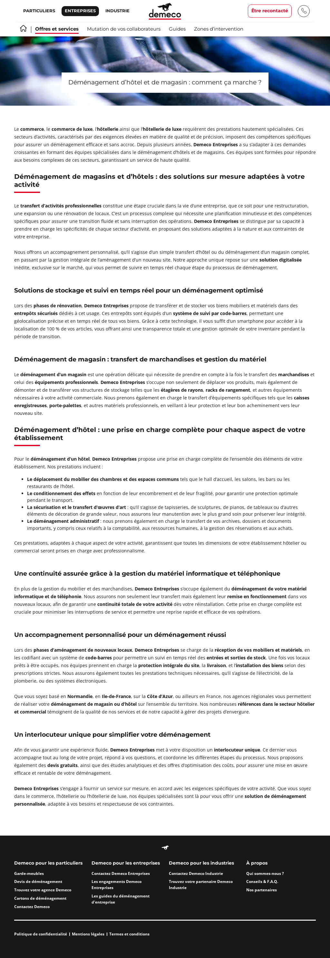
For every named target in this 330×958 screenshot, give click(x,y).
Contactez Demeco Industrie (196, 873)
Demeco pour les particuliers (48, 863)
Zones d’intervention (218, 29)
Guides (177, 29)
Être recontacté (269, 10)
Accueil (23, 28)
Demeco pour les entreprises (126, 863)
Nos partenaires (261, 889)
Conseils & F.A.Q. (262, 881)
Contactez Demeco (32, 906)
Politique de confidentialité (40, 934)
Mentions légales (88, 934)
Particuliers (39, 11)
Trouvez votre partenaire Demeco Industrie (201, 884)
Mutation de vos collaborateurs (123, 29)
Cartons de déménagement (40, 898)
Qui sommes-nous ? (265, 873)
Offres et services (57, 29)
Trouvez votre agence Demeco (42, 889)
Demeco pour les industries (201, 863)
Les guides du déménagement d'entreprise (121, 899)
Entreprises (80, 11)
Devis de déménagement (38, 881)
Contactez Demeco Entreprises (121, 873)
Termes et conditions (129, 934)
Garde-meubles (29, 873)
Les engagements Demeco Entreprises (116, 884)
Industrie (117, 11)
